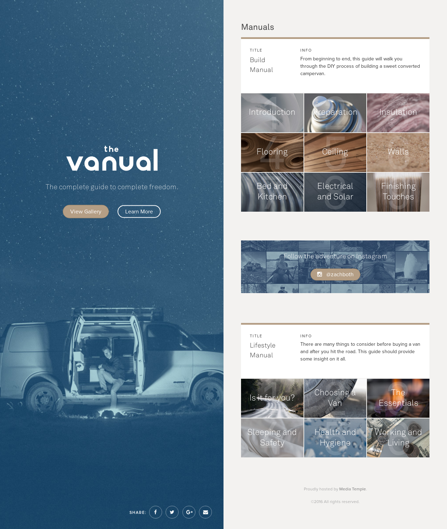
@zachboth (335, 274)
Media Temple (352, 489)
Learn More (139, 211)
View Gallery (85, 211)
